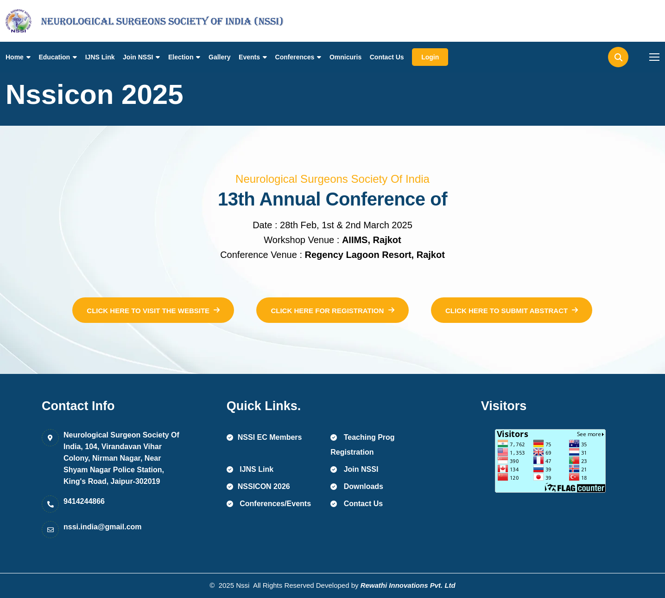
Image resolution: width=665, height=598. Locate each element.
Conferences (295, 57)
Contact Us (387, 57)
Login (430, 57)
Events (249, 57)
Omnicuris (345, 57)
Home (15, 57)
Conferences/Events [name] (269, 504)
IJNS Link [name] (250, 469)
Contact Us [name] (356, 504)
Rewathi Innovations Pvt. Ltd (408, 585)
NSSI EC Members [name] (264, 437)
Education (54, 57)
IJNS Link (100, 57)
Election (180, 57)
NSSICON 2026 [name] (258, 486)
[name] (47, 20)
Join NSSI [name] (354, 469)
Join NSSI (138, 57)
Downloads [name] (356, 486)
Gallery (219, 57)
